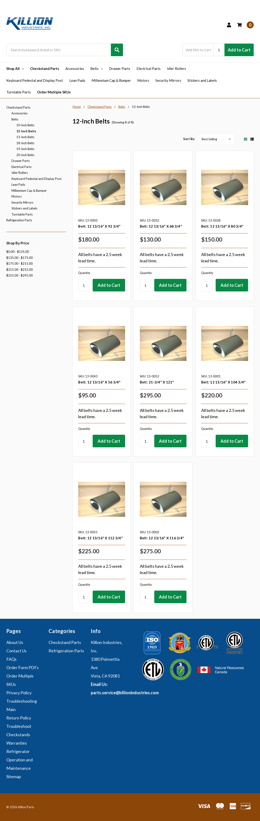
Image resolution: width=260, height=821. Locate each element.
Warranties (16, 743)
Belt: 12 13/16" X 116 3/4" (162, 538)
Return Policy (18, 717)
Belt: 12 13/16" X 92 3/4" (99, 226)
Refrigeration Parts (19, 220)
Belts (96, 68)
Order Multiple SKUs (54, 92)
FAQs (11, 659)
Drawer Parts (119, 68)
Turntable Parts (18, 92)
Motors (143, 80)
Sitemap (13, 776)
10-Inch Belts (25, 125)
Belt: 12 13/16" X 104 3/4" (223, 382)
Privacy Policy (19, 692)
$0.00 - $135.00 (17, 251)
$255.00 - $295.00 (19, 275)
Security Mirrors (168, 80)
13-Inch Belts (25, 137)
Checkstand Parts (44, 68)
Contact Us (16, 650)
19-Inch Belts (25, 149)
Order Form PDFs (22, 667)
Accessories (74, 68)
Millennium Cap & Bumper (111, 80)
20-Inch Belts (25, 155)
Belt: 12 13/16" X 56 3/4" (99, 382)
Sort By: (189, 139)
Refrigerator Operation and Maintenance (19, 760)
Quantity (84, 273)
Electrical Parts (149, 68)
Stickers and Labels (202, 80)
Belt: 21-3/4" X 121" (157, 382)
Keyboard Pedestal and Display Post (34, 80)
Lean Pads (77, 80)
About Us (14, 642)
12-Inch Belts (26, 131)
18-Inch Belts (25, 143)
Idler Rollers (176, 68)
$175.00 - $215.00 (19, 263)
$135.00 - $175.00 (19, 258)
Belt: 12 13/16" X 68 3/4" (161, 226)
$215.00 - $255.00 (19, 269)
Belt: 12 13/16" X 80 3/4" (222, 226)
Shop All (15, 68)
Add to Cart (239, 49)
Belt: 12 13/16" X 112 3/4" (100, 538)
